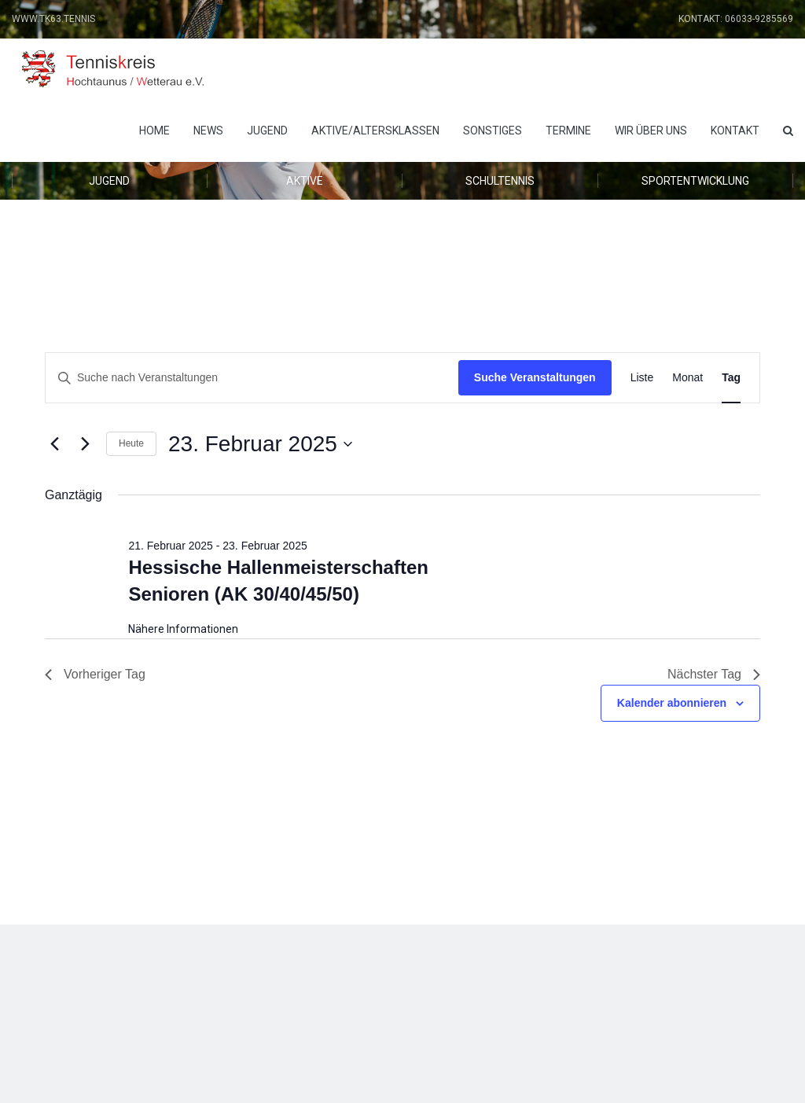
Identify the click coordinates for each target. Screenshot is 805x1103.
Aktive (304, 181)
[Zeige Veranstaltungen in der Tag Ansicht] (731, 378)
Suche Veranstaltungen (535, 377)
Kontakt (735, 130)
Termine (568, 130)
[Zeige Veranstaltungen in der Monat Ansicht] (687, 378)
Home (154, 130)
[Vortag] (54, 444)
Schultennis (500, 181)
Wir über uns (651, 130)
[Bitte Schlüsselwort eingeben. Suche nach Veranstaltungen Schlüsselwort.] (252, 378)
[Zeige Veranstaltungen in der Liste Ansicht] (642, 378)
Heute (131, 443)
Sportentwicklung (695, 181)
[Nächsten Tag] (84, 444)
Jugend (267, 130)
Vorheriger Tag (95, 674)
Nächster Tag (713, 674)
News (208, 130)
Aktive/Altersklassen (375, 130)
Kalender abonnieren (671, 703)
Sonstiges (492, 130)
